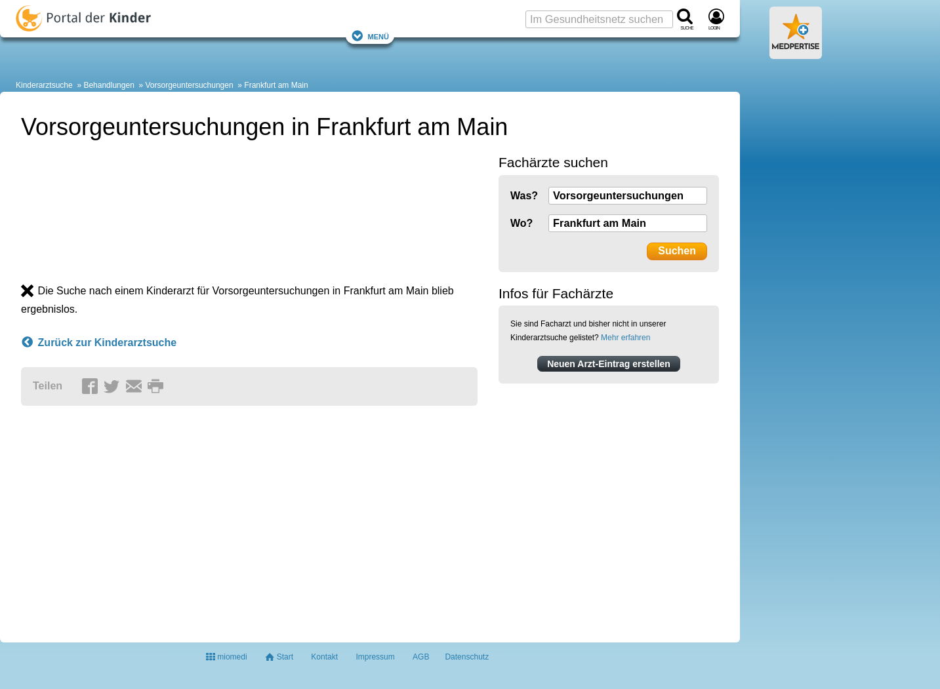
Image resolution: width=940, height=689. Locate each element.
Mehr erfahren (625, 337)
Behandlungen (108, 85)
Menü (370, 36)
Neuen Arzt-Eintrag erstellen (608, 364)
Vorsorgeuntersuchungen (190, 85)
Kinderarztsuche (44, 85)
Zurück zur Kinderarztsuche (98, 343)
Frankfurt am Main (276, 85)
